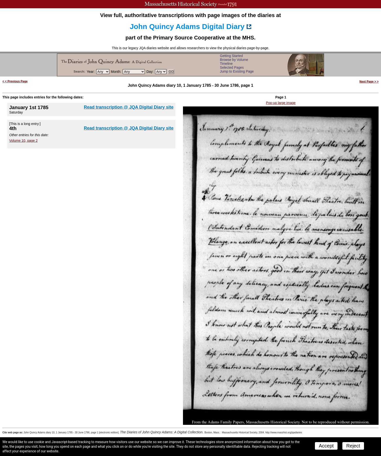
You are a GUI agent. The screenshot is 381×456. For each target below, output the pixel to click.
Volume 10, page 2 (23, 140)
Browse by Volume (234, 60)
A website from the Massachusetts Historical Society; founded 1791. (190, 4)
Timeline (226, 64)
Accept (326, 445)
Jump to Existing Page (237, 71)
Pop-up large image (280, 103)
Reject (353, 445)
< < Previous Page (14, 81)
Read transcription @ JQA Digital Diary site (128, 107)
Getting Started (231, 56)
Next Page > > (369, 81)
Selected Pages (232, 67)
